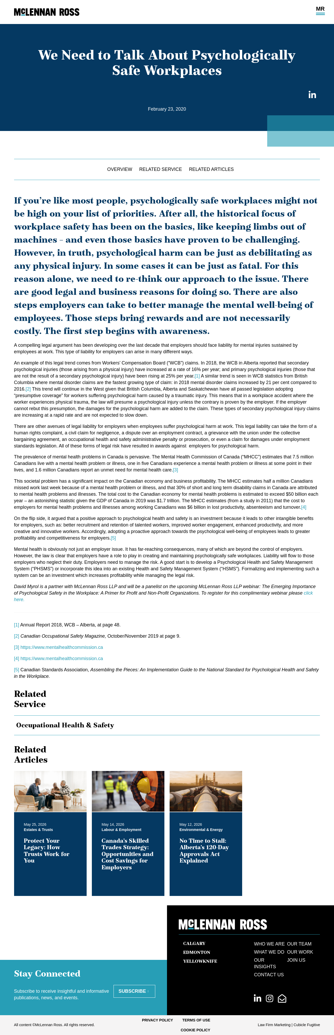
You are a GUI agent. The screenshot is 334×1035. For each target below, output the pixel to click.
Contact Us (269, 974)
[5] (113, 538)
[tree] (167, 725)
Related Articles (211, 169)
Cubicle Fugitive (307, 1025)
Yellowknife (200, 961)
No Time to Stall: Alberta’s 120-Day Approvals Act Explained (204, 850)
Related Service (160, 169)
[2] (28, 389)
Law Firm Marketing (274, 1025)
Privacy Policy (157, 1020)
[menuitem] (157, 1020)
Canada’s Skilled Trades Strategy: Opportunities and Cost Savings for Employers (127, 854)
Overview (119, 169)
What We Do (269, 952)
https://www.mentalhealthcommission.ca (61, 647)
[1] (197, 376)
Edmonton (196, 952)
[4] (303, 507)
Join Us (296, 960)
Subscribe (132, 991)
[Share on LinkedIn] (311, 95)
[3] (175, 469)
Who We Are (269, 944)
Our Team (299, 944)
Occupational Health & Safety (65, 725)
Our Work (300, 952)
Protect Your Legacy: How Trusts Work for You (46, 850)
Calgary (194, 943)
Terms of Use (196, 1020)
